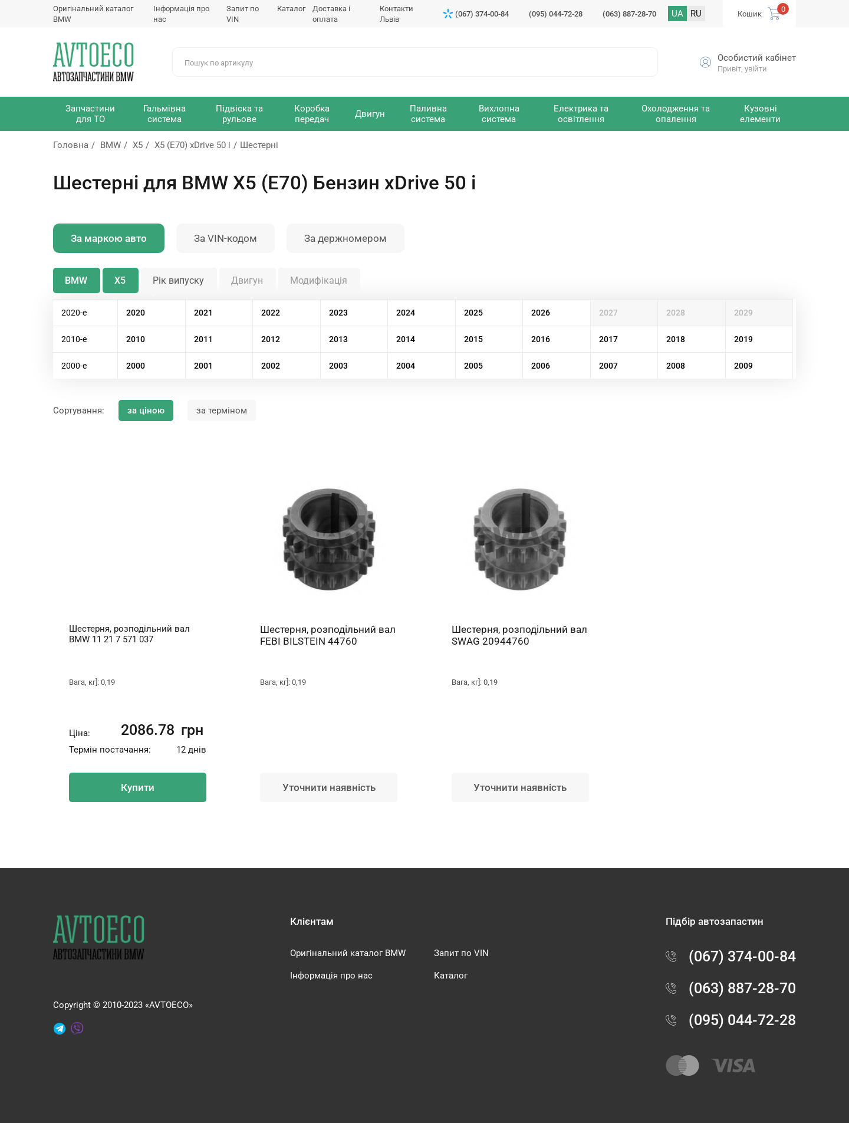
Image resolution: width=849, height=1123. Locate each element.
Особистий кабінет (757, 57)
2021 (203, 312)
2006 (540, 365)
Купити (137, 787)
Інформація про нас (331, 975)
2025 (473, 312)
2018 (675, 339)
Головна (70, 145)
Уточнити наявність (329, 787)
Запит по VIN (461, 953)
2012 (270, 339)
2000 (135, 365)
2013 (338, 339)
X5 (138, 145)
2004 (405, 365)
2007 (608, 365)
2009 (743, 365)
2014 (405, 339)
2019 (743, 339)
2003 (338, 365)
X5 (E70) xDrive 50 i (192, 145)
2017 (608, 339)
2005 (473, 365)
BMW (110, 145)
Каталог (291, 8)
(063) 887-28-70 (629, 13)
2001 (203, 365)
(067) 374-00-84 (482, 13)
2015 (473, 339)
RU (696, 13)
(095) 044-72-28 (556, 13)
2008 (675, 365)
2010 (135, 339)
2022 (270, 312)
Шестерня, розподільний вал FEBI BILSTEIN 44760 (328, 635)
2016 (540, 339)
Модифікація (318, 280)
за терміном (221, 410)
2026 (540, 312)
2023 (338, 312)
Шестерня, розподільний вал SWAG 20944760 (519, 635)
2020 (135, 312)
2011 (203, 339)
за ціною (145, 410)
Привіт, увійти (742, 68)
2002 (270, 365)
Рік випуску (178, 280)
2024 (405, 312)
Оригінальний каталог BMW (348, 953)
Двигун (247, 280)
